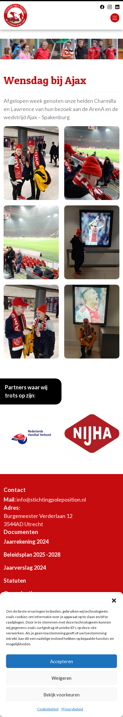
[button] (114, 600)
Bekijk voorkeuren (61, 694)
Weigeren (61, 678)
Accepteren (61, 661)
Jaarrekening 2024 (26, 541)
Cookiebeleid (47, 709)
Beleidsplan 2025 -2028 (32, 554)
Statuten (15, 580)
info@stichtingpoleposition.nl (51, 499)
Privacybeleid (72, 709)
